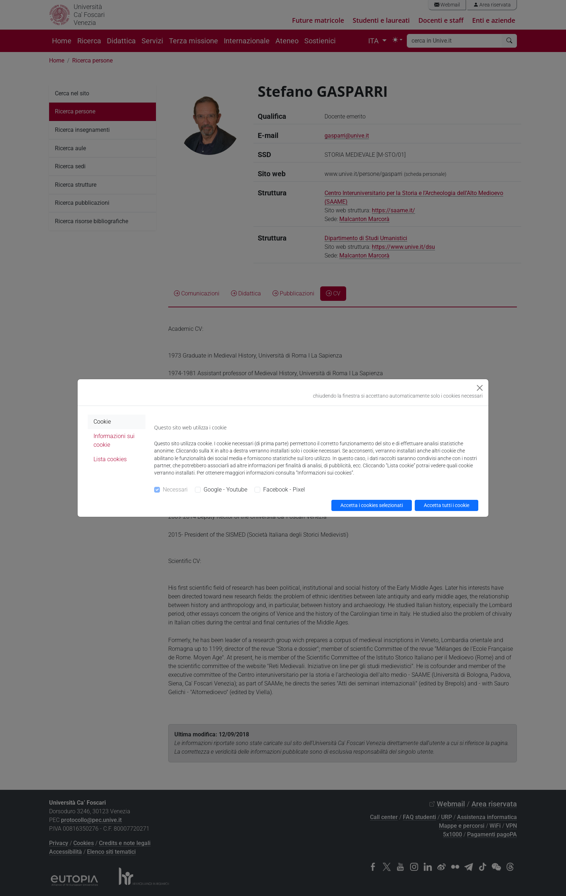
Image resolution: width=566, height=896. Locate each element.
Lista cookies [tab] (110, 459)
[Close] (480, 388)
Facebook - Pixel (284, 489)
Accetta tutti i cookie (446, 505)
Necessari (175, 489)
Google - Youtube (225, 489)
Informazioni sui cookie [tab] (114, 440)
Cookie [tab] (102, 421)
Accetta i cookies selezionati (371, 505)
